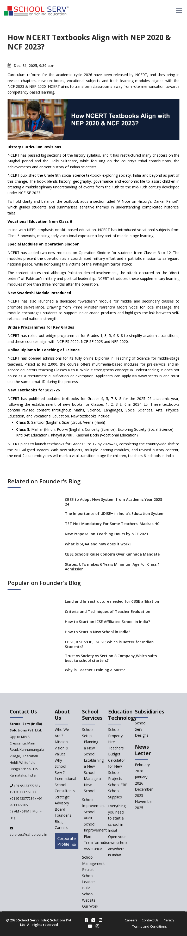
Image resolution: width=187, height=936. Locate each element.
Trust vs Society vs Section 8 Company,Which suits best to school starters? (111, 658)
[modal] (174, 827)
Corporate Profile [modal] (66, 841)
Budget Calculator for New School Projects (116, 766)
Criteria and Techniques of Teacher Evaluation (107, 611)
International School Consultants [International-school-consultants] (65, 784)
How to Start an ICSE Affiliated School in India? (107, 621)
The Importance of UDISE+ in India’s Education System (115, 513)
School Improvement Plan (95, 830)
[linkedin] (100, 920)
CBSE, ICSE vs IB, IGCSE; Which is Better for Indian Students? (109, 644)
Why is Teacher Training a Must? (95, 669)
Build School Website (89, 894)
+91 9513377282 (25, 785)
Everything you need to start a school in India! (117, 818)
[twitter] (93, 920)
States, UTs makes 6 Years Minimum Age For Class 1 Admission (112, 566)
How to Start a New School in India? (97, 631)
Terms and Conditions (149, 926)
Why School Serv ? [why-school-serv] (60, 766)
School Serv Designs (141, 729)
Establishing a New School (94, 766)
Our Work (90, 906)
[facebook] (86, 920)
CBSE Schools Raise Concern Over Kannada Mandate (112, 554)
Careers (131, 920)
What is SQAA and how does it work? (98, 543)
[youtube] (90, 926)
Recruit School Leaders (89, 875)
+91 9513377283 (22, 792)
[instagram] (97, 926)
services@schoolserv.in (28, 834)
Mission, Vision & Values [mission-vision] (62, 747)
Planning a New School (91, 747)
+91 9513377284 (22, 798)
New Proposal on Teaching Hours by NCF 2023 (106, 533)
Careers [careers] (61, 827)
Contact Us (150, 920)
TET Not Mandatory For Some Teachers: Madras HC (112, 523)
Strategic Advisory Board (62, 803)
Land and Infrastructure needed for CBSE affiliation (112, 601)
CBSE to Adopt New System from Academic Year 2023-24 (114, 502)
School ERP (117, 784)
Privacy (168, 920)
